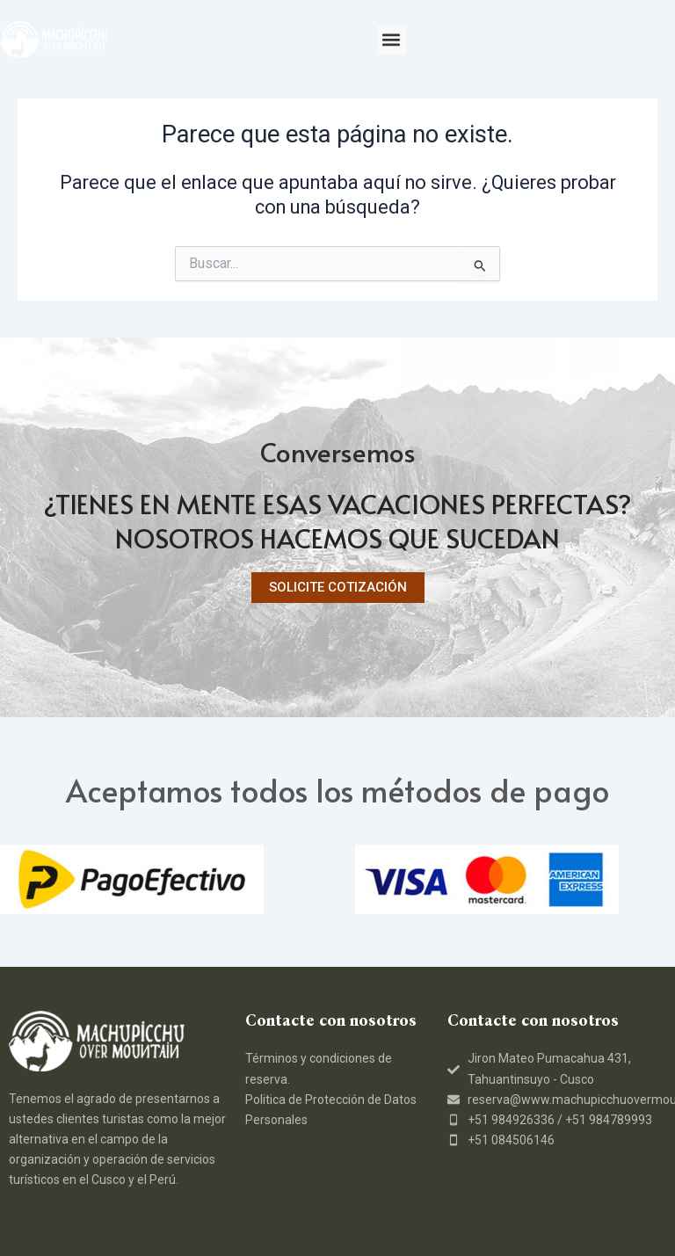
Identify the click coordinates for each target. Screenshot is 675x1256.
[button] (391, 39)
